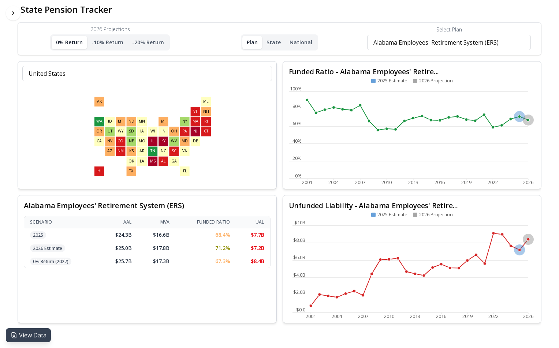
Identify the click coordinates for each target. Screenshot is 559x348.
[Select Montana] (121, 121)
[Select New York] (185, 121)
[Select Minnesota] (142, 121)
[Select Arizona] (110, 151)
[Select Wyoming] (121, 131)
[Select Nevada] (110, 141)
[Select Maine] (206, 101)
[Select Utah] (110, 131)
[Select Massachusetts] (195, 121)
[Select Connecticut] (206, 131)
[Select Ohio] (174, 131)
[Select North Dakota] (131, 121)
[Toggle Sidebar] (13, 13)
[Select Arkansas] (142, 151)
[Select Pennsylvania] (185, 131)
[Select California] (99, 141)
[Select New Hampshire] (206, 111)
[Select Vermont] (195, 111)
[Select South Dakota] (131, 131)
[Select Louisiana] (142, 161)
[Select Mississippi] (152, 161)
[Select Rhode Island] (206, 121)
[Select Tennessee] (152, 151)
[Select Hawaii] (99, 171)
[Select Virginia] (185, 151)
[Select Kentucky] (163, 141)
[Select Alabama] (163, 161)
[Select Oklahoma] (131, 161)
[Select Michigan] (163, 121)
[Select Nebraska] (131, 141)
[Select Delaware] (195, 141)
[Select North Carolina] (163, 151)
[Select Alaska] (99, 101)
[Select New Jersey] (195, 131)
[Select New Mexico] (121, 151)
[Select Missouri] (142, 141)
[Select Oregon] (99, 131)
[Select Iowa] (142, 131)
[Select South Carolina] (174, 151)
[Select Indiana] (163, 131)
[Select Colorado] (121, 141)
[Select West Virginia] (174, 141)
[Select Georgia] (174, 161)
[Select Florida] (185, 171)
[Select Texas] (131, 171)
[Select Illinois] (152, 141)
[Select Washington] (99, 121)
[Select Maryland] (185, 141)
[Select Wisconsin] (152, 131)
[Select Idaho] (110, 121)
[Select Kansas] (131, 151)
